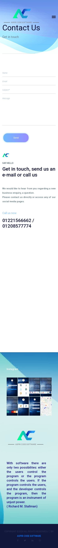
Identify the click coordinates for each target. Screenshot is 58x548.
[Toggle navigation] (55, 17)
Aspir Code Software (29, 536)
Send (16, 137)
